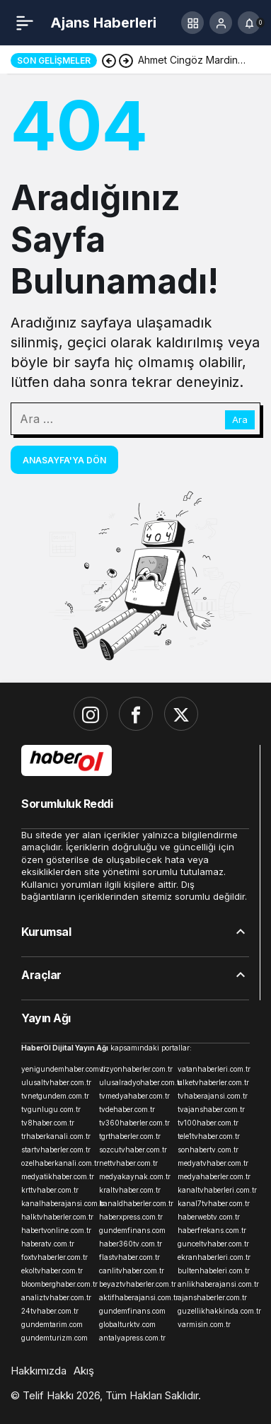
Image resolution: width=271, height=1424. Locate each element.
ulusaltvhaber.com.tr (56, 1082)
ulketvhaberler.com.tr (213, 1082)
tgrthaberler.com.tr (130, 1136)
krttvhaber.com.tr (50, 1190)
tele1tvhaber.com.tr (209, 1136)
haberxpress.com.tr (131, 1216)
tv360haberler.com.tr (134, 1122)
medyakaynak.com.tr (135, 1176)
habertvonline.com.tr (56, 1230)
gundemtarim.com (52, 1324)
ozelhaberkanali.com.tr (57, 1163)
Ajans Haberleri (103, 22)
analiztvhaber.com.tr (56, 1297)
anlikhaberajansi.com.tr (214, 1284)
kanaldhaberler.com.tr (135, 1203)
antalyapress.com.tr (132, 1337)
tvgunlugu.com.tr (51, 1109)
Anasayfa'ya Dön (64, 460)
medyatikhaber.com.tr (57, 1176)
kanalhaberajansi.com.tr (57, 1203)
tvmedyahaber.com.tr (134, 1096)
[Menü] (25, 22)
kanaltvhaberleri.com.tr (214, 1190)
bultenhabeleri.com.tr (214, 1270)
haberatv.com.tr (47, 1243)
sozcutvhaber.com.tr (133, 1149)
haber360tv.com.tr (130, 1243)
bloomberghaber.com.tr (57, 1284)
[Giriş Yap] (220, 22)
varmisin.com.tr (204, 1324)
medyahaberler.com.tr (214, 1176)
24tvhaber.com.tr (50, 1311)
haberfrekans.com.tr (212, 1230)
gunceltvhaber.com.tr (213, 1243)
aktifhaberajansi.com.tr (135, 1297)
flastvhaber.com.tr (129, 1257)
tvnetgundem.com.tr (55, 1096)
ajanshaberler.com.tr (212, 1297)
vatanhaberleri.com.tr (214, 1069)
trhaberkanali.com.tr (56, 1136)
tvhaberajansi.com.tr (213, 1096)
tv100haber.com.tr (208, 1122)
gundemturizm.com (54, 1337)
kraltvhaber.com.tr (130, 1190)
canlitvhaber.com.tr (131, 1270)
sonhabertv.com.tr (208, 1149)
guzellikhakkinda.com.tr (214, 1311)
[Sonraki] (125, 60)
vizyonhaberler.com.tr (135, 1069)
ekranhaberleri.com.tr (214, 1257)
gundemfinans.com (132, 1230)
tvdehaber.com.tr (127, 1109)
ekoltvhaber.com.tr (52, 1270)
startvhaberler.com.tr (56, 1149)
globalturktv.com (127, 1324)
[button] (192, 22)
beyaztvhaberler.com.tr (135, 1284)
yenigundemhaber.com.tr (57, 1069)
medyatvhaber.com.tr (213, 1163)
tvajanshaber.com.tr (211, 1109)
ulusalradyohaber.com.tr (135, 1082)
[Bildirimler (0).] (249, 22)
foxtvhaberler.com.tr (54, 1257)
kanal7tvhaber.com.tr (214, 1203)
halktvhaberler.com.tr (57, 1216)
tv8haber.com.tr (47, 1122)
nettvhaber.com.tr (128, 1163)
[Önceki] (108, 60)
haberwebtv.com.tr (209, 1216)
